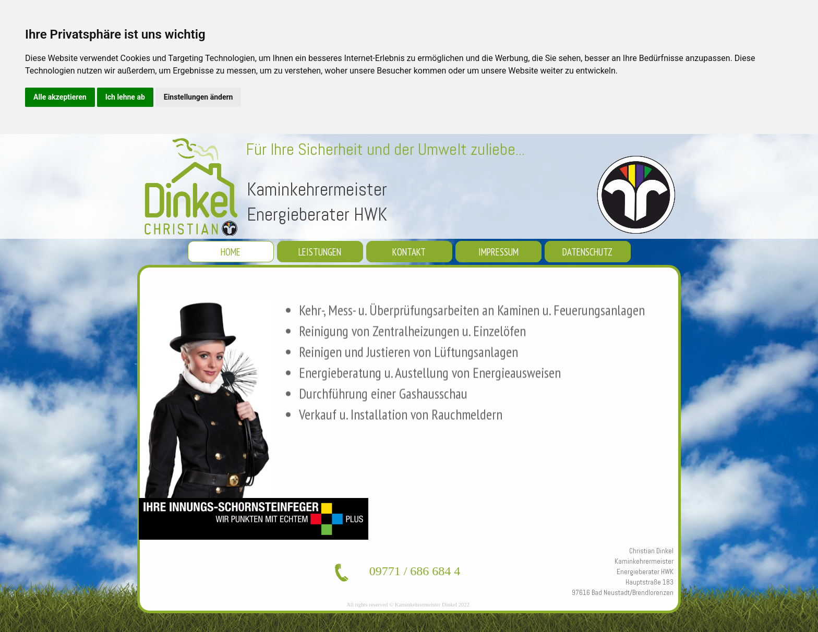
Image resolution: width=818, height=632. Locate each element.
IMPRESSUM (498, 252)
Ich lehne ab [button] (125, 97)
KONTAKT (409, 252)
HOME (230, 252)
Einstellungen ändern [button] (198, 97)
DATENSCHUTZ (587, 252)
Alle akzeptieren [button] (60, 97)
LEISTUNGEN (319, 252)
